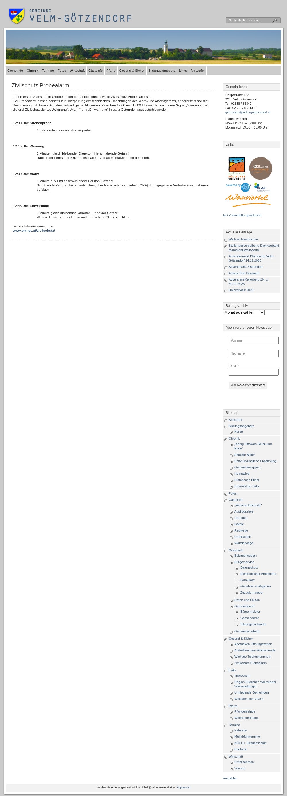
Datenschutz (249, 567)
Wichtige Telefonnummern (252, 656)
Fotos (62, 70)
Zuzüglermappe (251, 592)
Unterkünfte (242, 536)
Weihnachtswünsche (243, 239)
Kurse (238, 431)
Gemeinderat (249, 618)
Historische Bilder (246, 480)
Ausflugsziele (243, 511)
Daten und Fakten (247, 600)
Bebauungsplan (245, 555)
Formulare (247, 580)
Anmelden (230, 778)
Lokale (239, 524)
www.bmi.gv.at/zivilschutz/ (34, 230)
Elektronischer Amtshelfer (258, 573)
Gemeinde (15, 70)
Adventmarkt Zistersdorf (246, 266)
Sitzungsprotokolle (253, 624)
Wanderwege (243, 543)
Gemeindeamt (244, 606)
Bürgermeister (250, 611)
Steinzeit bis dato (246, 486)
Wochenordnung (246, 717)
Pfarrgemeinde (244, 711)
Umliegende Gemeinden (251, 692)
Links (183, 70)
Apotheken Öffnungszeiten (253, 644)
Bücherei (240, 749)
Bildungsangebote (161, 70)
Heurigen (240, 517)
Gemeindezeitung (246, 631)
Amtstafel (198, 70)
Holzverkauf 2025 (241, 290)
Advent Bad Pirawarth (244, 273)
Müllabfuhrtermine (247, 736)
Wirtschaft (77, 70)
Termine (48, 70)
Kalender (240, 730)
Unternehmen (244, 762)
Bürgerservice (244, 562)
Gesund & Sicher (132, 70)
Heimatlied (241, 473)
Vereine (239, 768)
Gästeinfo (95, 70)
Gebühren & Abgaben (255, 586)
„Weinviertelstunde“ (248, 505)
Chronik (32, 70)
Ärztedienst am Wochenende (254, 650)
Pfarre (111, 70)
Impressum (242, 675)
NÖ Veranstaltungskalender (242, 215)
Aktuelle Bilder (244, 454)
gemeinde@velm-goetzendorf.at (248, 112)
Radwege (241, 530)
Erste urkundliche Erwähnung (255, 461)
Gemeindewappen (247, 467)
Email (234, 365)
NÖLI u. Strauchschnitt (250, 743)
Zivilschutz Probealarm (40, 85)
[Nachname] (254, 353)
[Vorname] (254, 340)
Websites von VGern (249, 698)
